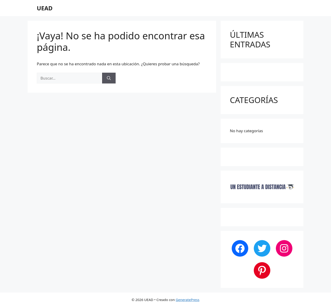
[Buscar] (109, 78)
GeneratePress (187, 299)
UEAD (45, 8)
